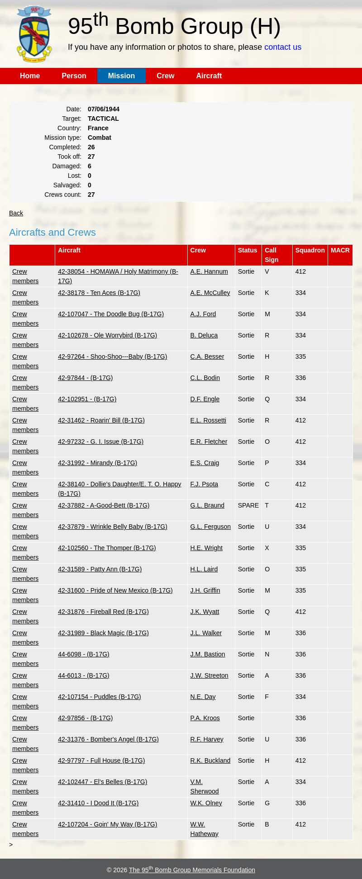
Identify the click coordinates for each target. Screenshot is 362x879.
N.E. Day (203, 696)
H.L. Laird (204, 569)
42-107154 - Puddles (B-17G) (99, 696)
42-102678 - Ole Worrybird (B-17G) (107, 335)
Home (30, 76)
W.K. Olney (206, 803)
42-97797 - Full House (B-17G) (101, 760)
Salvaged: (67, 185)
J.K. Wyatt (205, 611)
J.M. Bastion (208, 654)
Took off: (69, 156)
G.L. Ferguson (211, 526)
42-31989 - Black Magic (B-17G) (103, 633)
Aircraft (209, 76)
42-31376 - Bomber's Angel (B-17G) (108, 739)
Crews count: (62, 194)
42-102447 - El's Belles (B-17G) (102, 781)
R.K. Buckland (211, 760)
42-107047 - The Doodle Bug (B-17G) (111, 314)
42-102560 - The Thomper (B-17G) (107, 547)
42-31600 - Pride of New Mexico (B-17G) (115, 590)
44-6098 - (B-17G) (84, 654)
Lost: (74, 175)
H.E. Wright (207, 547)
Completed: (65, 147)
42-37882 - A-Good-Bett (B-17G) (103, 505)
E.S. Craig (205, 462)
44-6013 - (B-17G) (84, 675)
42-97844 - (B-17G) (85, 377)
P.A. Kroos (205, 718)
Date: (74, 109)
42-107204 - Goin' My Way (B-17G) (107, 824)
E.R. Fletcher (209, 441)
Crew (165, 76)
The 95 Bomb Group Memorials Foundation (192, 870)
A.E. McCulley (210, 292)
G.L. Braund (208, 505)
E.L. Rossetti (208, 420)
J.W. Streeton (210, 675)
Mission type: (62, 137)
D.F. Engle (205, 399)
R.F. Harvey (207, 739)
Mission (121, 76)
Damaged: (66, 166)
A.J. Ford (203, 314)
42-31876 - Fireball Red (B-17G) (103, 611)
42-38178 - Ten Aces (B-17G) (99, 292)
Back (16, 213)
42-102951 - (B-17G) (87, 399)
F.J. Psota (204, 484)
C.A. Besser (207, 356)
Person (74, 76)
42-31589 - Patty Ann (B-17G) (100, 569)
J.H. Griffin (205, 590)
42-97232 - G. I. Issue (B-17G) (100, 441)
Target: (71, 118)
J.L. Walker (206, 633)
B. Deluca (204, 335)
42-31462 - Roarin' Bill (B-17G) (101, 420)
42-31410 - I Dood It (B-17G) (98, 803)
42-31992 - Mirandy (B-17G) (97, 462)
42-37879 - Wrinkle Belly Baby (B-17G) (112, 526)
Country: (69, 128)
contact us (282, 47)
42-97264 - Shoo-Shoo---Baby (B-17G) (112, 356)
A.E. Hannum (209, 271)
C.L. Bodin (205, 377)
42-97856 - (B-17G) (85, 718)
